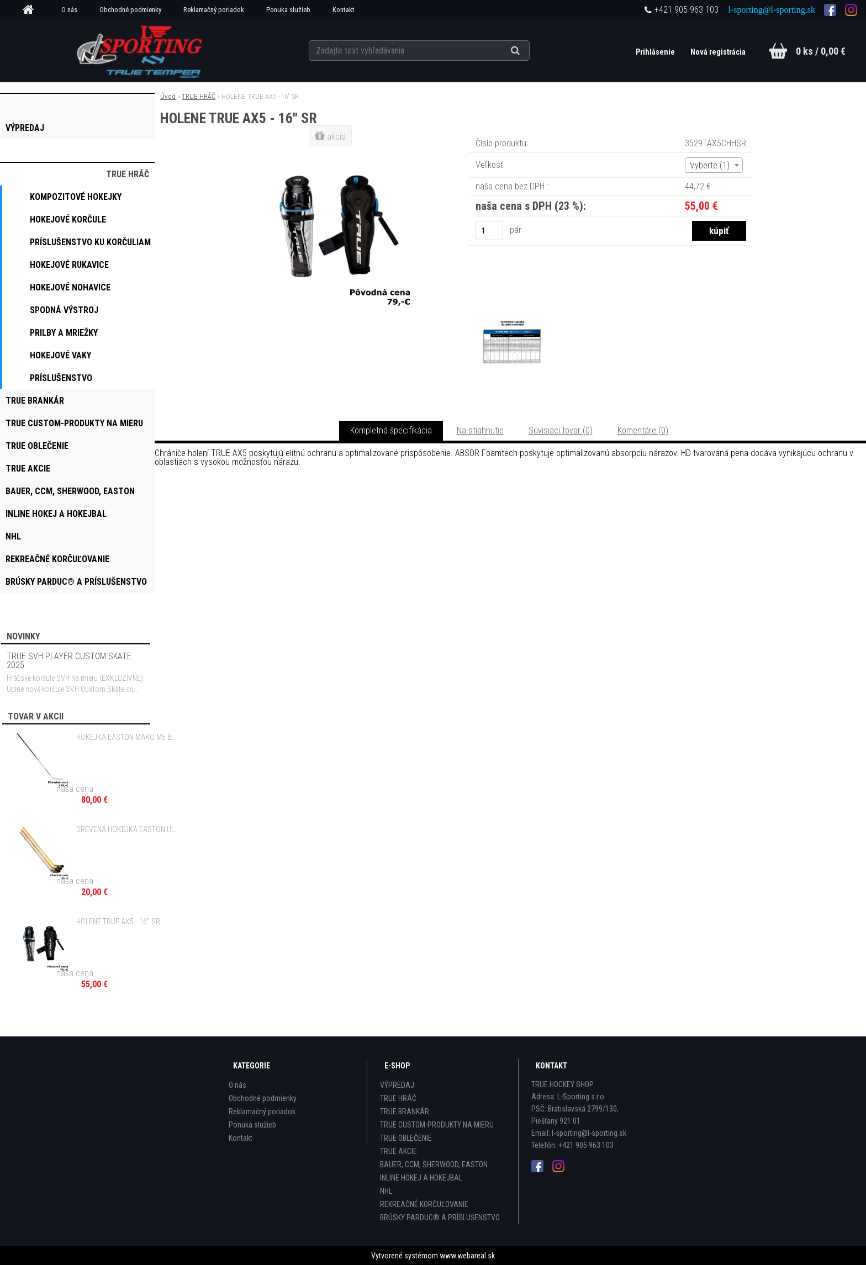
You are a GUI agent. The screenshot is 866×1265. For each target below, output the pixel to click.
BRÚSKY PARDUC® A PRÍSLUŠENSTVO (440, 1217)
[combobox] (714, 165)
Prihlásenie (656, 51)
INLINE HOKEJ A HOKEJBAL (421, 1177)
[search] (528, 50)
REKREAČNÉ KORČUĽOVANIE (424, 1204)
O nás (69, 10)
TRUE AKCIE (398, 1151)
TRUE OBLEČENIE (406, 1138)
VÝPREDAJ (397, 1085)
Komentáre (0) (642, 430)
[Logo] (141, 50)
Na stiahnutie (480, 430)
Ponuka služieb (288, 10)
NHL (386, 1191)
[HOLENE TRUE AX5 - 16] (331, 151)
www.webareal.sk (467, 1255)
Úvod (168, 96)
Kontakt (343, 10)
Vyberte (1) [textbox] (710, 165)
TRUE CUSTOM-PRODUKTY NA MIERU (437, 1124)
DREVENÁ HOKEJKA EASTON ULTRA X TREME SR (127, 829)
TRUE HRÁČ (198, 96)
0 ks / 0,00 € (821, 51)
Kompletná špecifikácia (391, 430)
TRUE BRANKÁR (404, 1111)
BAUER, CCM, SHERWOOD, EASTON (434, 1164)
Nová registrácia (718, 51)
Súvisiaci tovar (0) (561, 430)
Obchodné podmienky (130, 10)
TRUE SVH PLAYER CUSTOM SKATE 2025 (69, 660)
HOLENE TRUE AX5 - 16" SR (118, 921)
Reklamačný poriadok (213, 10)
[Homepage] (32, 10)
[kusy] (489, 230)
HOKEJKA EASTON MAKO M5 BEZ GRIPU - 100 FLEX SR (127, 737)
